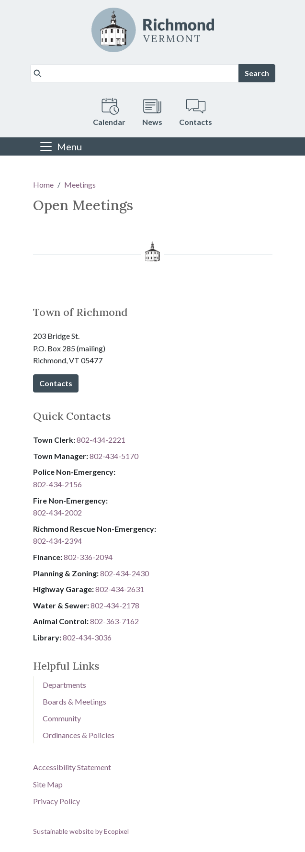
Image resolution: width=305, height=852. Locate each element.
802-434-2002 (57, 512)
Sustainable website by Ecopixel (81, 831)
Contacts (55, 383)
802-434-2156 (57, 484)
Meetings (80, 184)
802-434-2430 (124, 573)
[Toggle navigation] (60, 146)
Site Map (48, 784)
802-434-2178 (114, 605)
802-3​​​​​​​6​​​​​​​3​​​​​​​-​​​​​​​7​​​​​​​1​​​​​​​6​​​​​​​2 (114, 621)
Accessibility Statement (72, 767)
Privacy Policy (56, 801)
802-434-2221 (101, 439)
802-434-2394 (57, 540)
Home (43, 184)
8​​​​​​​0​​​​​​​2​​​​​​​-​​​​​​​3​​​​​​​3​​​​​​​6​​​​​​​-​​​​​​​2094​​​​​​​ (88, 556)
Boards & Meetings (74, 701)
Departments (64, 684)
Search (257, 73)
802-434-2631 (119, 589)
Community (62, 718)
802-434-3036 (87, 637)
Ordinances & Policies (78, 735)
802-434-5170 (114, 455)
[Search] (134, 73)
